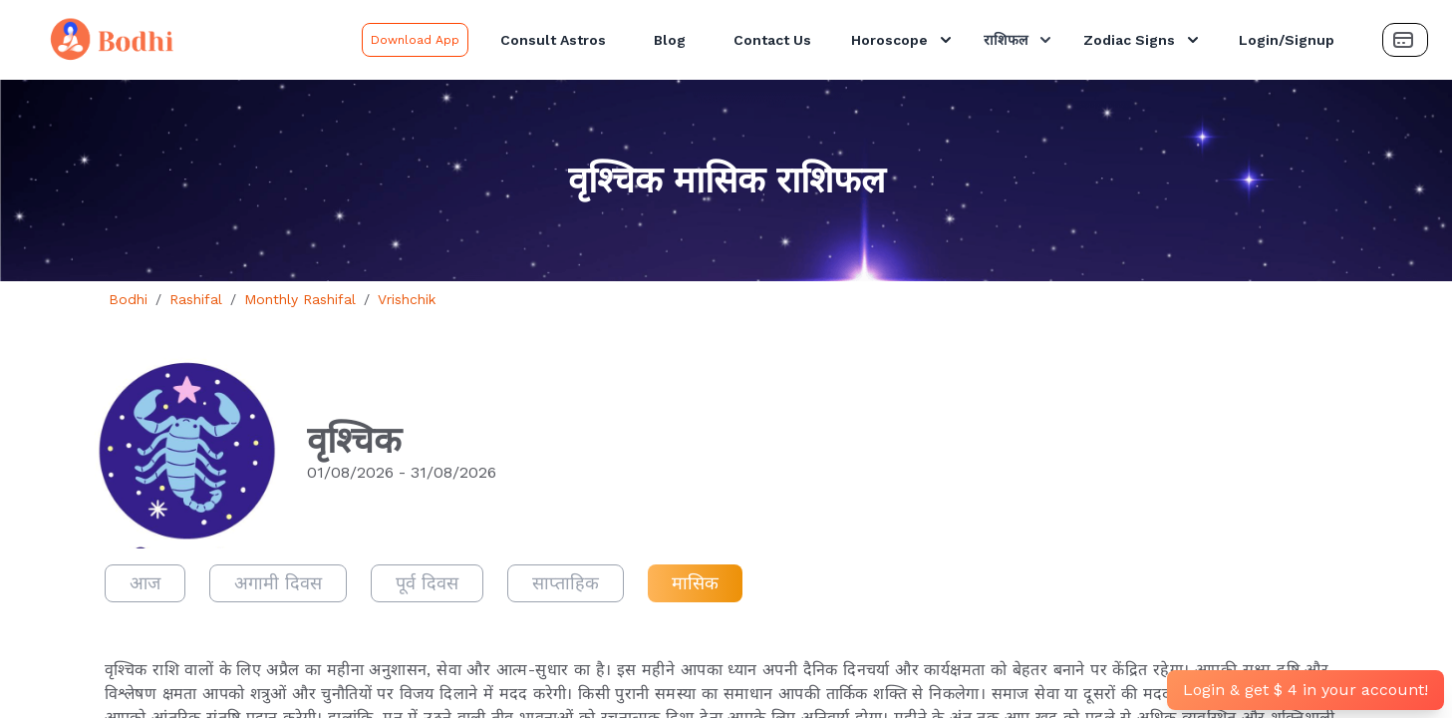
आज (145, 582)
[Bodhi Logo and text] (185, 40)
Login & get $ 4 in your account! (1305, 689)
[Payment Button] (1405, 40)
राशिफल (1019, 40)
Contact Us (772, 40)
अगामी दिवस (278, 582)
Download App (415, 40)
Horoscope (903, 40)
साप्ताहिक (565, 582)
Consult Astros (553, 40)
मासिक (695, 582)
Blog (670, 40)
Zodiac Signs (1143, 40)
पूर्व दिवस (427, 582)
